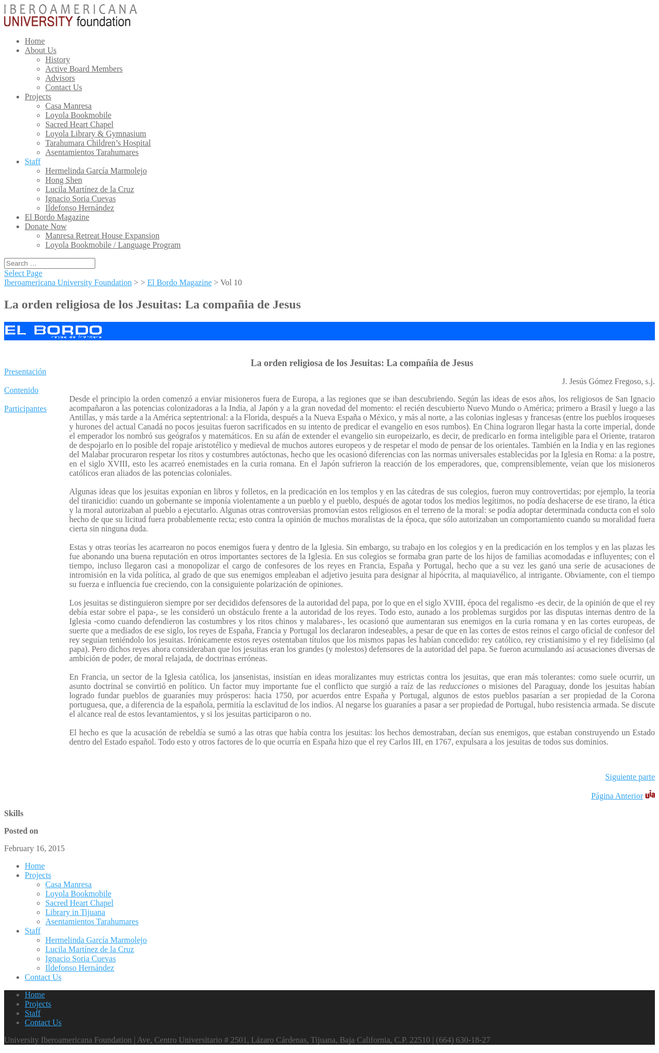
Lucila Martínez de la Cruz (89, 189)
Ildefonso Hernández (79, 207)
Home (35, 41)
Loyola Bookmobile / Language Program (113, 244)
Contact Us (63, 87)
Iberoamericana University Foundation (68, 282)
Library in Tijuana (75, 912)
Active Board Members (84, 68)
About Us (41, 50)
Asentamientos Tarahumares (91, 152)
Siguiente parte (630, 776)
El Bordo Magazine (57, 217)
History (57, 59)
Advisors (60, 78)
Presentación (25, 371)
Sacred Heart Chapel (79, 124)
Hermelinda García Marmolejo (96, 170)
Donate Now (45, 226)
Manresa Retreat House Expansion (102, 235)
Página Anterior (617, 795)
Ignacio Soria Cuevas (80, 198)
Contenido (21, 390)
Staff (33, 161)
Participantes (25, 408)
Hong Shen (63, 180)
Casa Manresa (68, 105)
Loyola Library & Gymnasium (95, 133)
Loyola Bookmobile (78, 115)
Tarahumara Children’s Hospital (98, 143)
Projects (38, 96)
